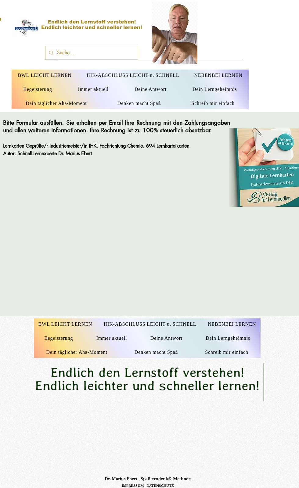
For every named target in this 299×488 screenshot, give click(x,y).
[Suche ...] (91, 52)
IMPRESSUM (133, 486)
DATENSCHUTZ (160, 486)
